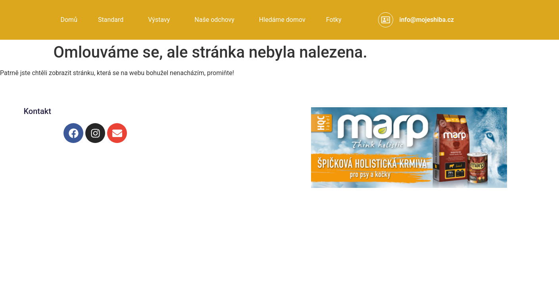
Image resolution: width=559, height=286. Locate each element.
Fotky (334, 19)
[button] (113, 20)
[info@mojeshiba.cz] (385, 19)
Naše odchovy (214, 19)
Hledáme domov (282, 19)
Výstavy (159, 19)
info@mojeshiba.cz (426, 19)
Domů (68, 19)
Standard (110, 19)
